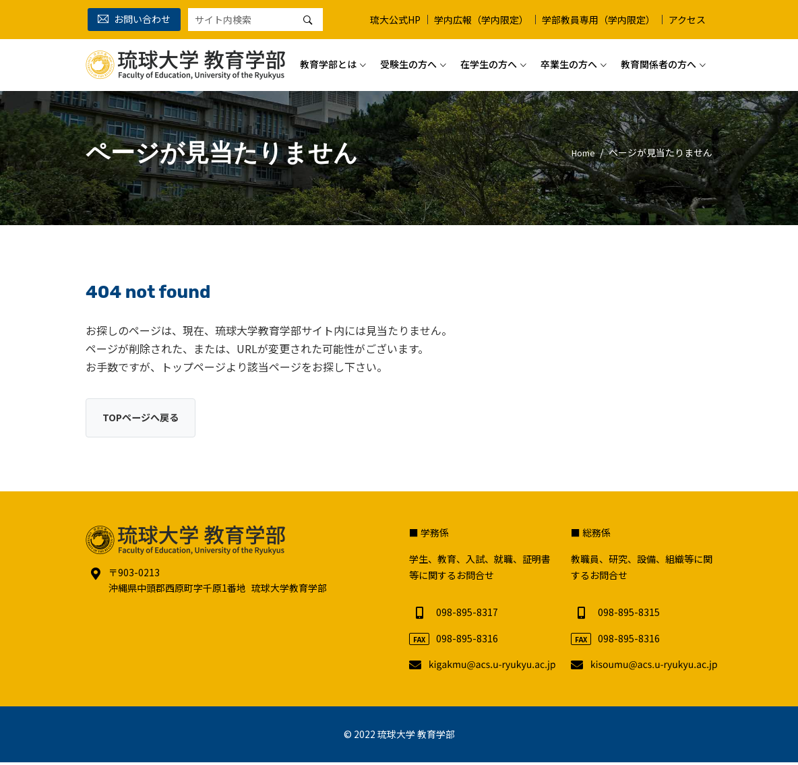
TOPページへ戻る (145, 418)
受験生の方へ (408, 60)
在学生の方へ (488, 60)
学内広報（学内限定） (481, 19)
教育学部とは (328, 60)
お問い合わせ (134, 19)
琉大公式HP (395, 19)
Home (580, 152)
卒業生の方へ (569, 60)
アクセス (687, 19)
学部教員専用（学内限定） (598, 19)
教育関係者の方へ (658, 60)
